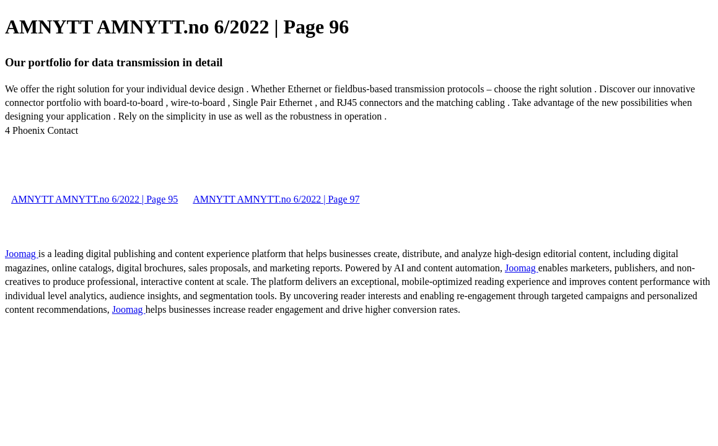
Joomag (21, 253)
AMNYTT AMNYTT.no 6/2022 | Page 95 (94, 199)
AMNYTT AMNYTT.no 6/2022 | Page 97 (276, 199)
